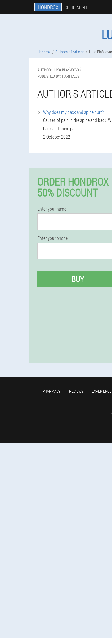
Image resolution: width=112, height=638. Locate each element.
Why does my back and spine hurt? (73, 112)
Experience (101, 391)
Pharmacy (52, 391)
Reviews (76, 391)
